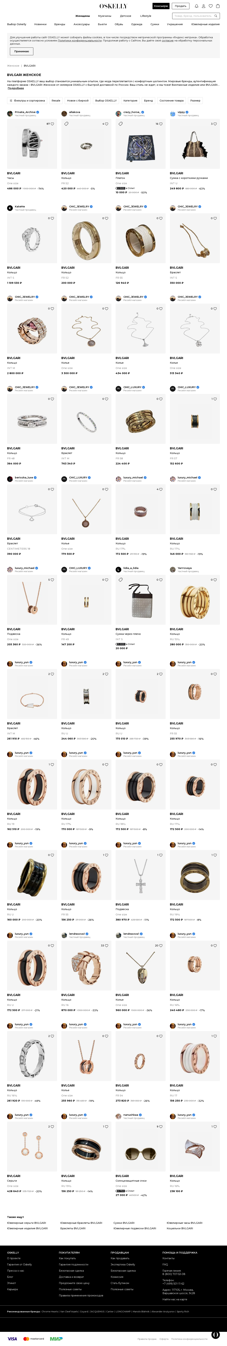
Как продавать (120, 1258)
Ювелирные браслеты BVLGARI (81, 1222)
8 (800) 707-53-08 (173, 1274)
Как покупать (67, 1258)
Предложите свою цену (74, 1283)
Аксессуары (82, 24)
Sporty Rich (183, 1311)
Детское (125, 16)
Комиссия (117, 1277)
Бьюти (102, 24)
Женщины (82, 16)
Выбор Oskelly (16, 24)
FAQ (165, 1264)
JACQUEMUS (97, 1311)
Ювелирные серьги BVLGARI (26, 1222)
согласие (168, 40)
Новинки (40, 24)
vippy (181, 112)
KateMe (20, 206)
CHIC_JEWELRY (79, 206)
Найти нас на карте (174, 1299)
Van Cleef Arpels (69, 1311)
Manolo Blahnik (141, 1311)
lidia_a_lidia (131, 568)
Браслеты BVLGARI (73, 1228)
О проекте (14, 1258)
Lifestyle (145, 16)
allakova (74, 112)
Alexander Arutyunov (163, 1311)
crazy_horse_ (131, 112)
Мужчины (104, 16)
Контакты (168, 1258)
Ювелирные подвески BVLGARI (135, 1228)
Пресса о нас (15, 1270)
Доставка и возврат (71, 1277)
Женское (13, 65)
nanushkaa (130, 1114)
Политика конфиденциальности (189, 1339)
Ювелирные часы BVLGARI (185, 1222)
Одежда (136, 24)
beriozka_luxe (24, 477)
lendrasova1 (77, 933)
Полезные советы (70, 1289)
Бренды (59, 24)
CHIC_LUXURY (132, 387)
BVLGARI (13, 173)
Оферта (163, 1339)
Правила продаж (147, 1339)
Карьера (12, 1289)
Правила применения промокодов (81, 1295)
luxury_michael (133, 477)
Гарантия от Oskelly (19, 1264)
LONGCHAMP (123, 1311)
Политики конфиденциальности (80, 40)
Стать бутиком (120, 1283)
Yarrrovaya (185, 568)
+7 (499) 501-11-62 (173, 1283)
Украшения (175, 24)
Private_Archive (25, 112)
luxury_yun (22, 662)
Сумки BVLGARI (124, 1222)
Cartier (110, 1311)
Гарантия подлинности (73, 1264)
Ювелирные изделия (205, 24)
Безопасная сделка (71, 1270)
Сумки (155, 24)
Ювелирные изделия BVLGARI (27, 1228)
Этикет (11, 1283)
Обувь (119, 24)
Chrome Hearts (49, 1311)
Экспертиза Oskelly (123, 1264)
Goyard (84, 1311)
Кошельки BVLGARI (180, 1228)
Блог (10, 1277)
